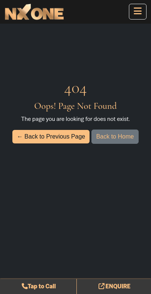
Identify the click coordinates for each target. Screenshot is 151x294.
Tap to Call (39, 286)
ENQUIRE (115, 286)
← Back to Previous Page (51, 136)
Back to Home (115, 136)
